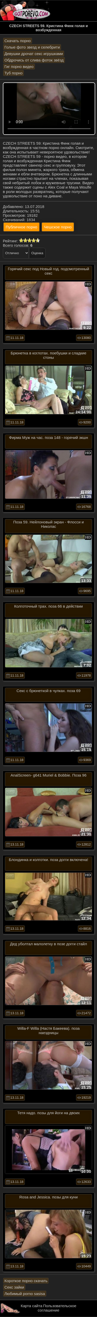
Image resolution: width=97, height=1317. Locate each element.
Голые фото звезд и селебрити (32, 47)
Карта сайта (31, 1306)
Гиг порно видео (19, 66)
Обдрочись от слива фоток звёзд (34, 60)
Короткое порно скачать (25, 1281)
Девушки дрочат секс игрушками (33, 53)
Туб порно (13, 73)
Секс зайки (14, 1287)
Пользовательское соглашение (57, 1308)
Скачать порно (17, 40)
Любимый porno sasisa (24, 1293)
